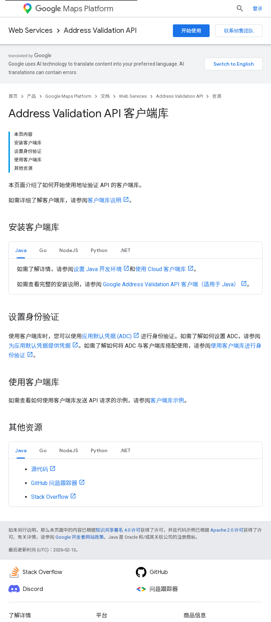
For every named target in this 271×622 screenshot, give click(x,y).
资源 (216, 96)
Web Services (30, 30)
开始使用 (191, 31)
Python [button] (99, 250)
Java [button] (20, 250)
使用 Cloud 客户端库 (160, 269)
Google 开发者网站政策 (79, 537)
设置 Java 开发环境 (97, 269)
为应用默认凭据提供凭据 (39, 345)
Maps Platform (74, 8)
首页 (13, 96)
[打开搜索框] (240, 8)
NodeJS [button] (68, 250)
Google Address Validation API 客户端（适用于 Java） (171, 284)
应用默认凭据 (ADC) (107, 336)
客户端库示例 (167, 400)
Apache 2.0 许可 (226, 530)
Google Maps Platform (68, 96)
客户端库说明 (104, 200)
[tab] (21, 250)
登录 (258, 8)
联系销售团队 (239, 31)
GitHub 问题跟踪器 (54, 483)
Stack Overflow (49, 497)
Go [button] (43, 250)
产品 (31, 96)
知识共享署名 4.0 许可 (118, 530)
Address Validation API (100, 30)
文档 (105, 96)
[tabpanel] (135, 276)
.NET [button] (125, 250)
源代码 (39, 469)
